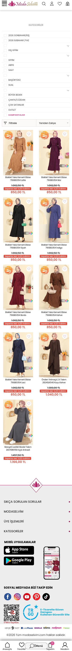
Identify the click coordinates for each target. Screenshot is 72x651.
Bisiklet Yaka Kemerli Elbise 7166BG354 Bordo (18, 314)
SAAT (11, 70)
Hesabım (64, 645)
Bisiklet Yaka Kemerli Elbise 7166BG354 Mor (54, 179)
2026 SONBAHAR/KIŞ (18, 35)
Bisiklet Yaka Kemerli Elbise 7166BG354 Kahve (54, 314)
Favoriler (21, 645)
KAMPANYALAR (16, 114)
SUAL (10, 84)
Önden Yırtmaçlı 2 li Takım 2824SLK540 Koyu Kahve (54, 381)
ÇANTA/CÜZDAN (16, 99)
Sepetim (50, 645)
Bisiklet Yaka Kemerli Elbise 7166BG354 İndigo (54, 246)
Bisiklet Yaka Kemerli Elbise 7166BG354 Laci (18, 381)
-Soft (15, 633)
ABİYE (11, 65)
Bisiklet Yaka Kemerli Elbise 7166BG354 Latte (18, 179)
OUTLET (12, 109)
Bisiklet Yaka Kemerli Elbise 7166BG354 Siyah (18, 246)
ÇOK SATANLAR (16, 104)
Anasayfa (7, 645)
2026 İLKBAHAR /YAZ (18, 40)
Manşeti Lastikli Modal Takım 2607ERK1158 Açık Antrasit (17, 448)
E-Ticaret (24, 633)
